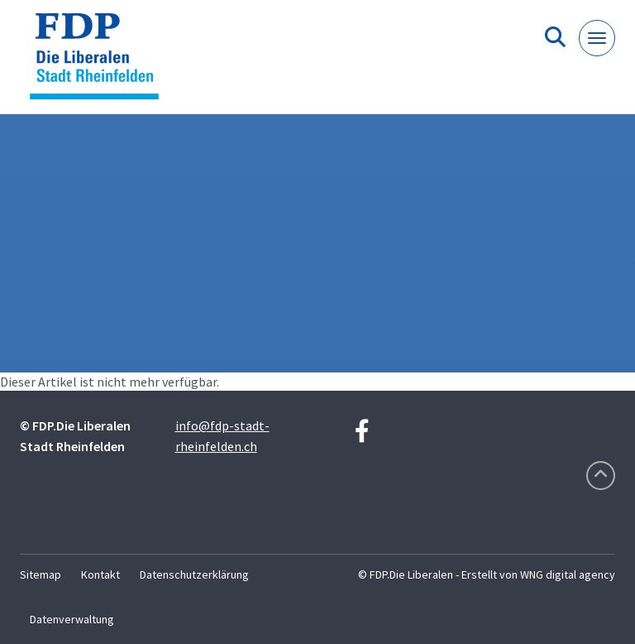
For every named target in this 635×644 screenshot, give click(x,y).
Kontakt (100, 574)
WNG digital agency (567, 574)
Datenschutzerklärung (194, 574)
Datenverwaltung (72, 619)
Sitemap (40, 574)
